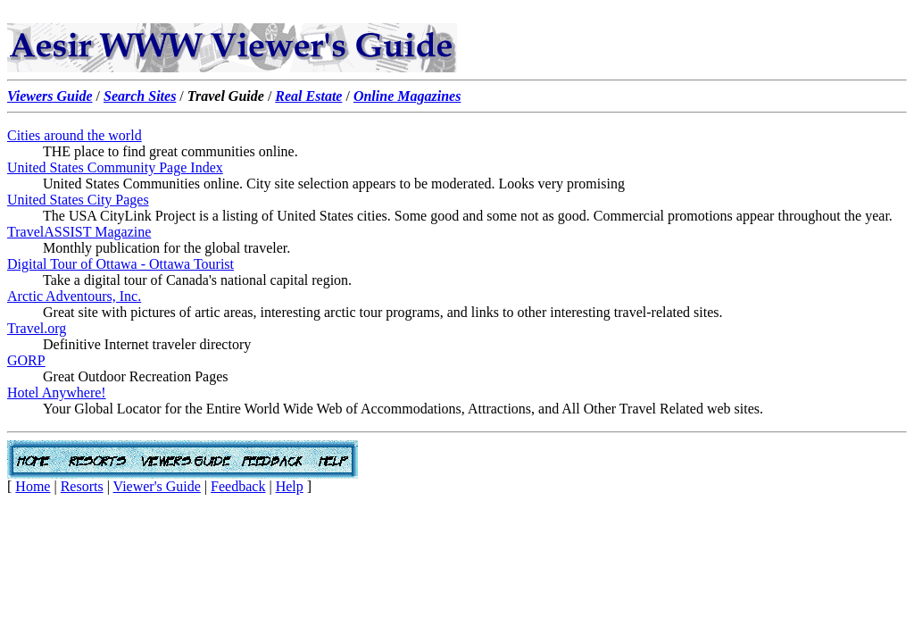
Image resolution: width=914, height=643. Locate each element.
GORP (26, 360)
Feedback (238, 486)
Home (32, 486)
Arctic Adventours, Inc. (74, 296)
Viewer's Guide (157, 486)
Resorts (82, 486)
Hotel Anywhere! (56, 392)
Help (289, 486)
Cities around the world (74, 135)
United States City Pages (78, 199)
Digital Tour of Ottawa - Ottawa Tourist (120, 263)
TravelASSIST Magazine (79, 231)
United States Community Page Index (115, 167)
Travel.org (36, 328)
